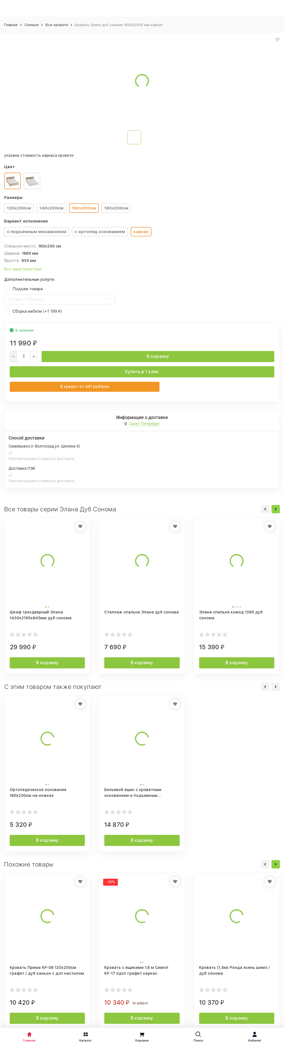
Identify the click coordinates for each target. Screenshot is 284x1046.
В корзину (158, 356)
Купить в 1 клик (142, 371)
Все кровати (56, 25)
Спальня (31, 25)
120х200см (19, 208)
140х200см (51, 208)
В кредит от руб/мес (84, 386)
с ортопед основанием (100, 231)
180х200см (116, 208)
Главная (10, 25)
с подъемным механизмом (36, 231)
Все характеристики (22, 269)
